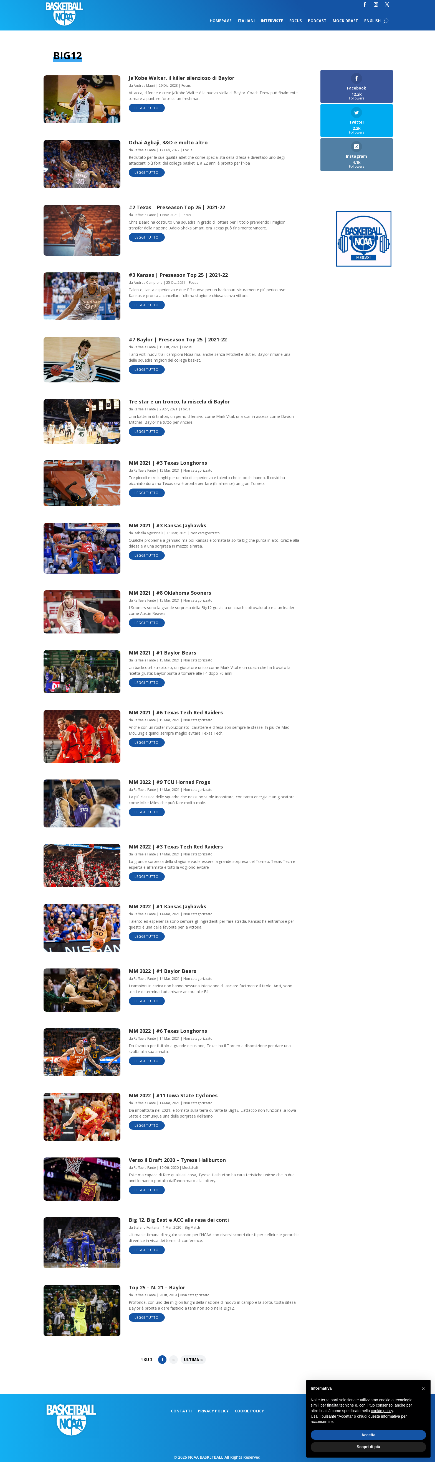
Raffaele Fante (145, 150)
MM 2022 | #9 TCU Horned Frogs (169, 782)
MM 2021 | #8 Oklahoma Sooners (170, 592)
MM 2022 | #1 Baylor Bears (162, 971)
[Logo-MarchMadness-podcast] (363, 265)
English (372, 21)
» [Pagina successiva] (173, 1359)
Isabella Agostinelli (148, 533)
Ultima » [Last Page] (193, 1359)
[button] (423, 1388)
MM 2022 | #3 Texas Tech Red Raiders (176, 846)
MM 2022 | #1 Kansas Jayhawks (167, 906)
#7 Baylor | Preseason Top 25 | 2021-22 (178, 339)
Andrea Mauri (144, 85)
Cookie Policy (249, 1411)
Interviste (272, 21)
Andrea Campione (148, 282)
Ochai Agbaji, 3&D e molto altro (168, 142)
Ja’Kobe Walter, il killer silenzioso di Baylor (181, 78)
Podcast (317, 21)
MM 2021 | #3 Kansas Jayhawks (167, 525)
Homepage (221, 21)
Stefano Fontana (146, 1227)
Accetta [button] (368, 1435)
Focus (295, 21)
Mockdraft (190, 1167)
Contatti (181, 1411)
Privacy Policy (213, 1411)
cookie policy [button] (382, 1411)
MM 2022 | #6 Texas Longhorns (168, 1031)
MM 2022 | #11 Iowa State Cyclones (173, 1095)
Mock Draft (345, 21)
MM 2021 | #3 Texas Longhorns (168, 462)
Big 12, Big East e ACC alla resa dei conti (179, 1219)
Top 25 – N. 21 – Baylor (157, 1287)
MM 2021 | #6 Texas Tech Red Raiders (176, 712)
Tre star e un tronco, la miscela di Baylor (179, 401)
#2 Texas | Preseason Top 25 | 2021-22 (177, 207)
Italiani (246, 21)
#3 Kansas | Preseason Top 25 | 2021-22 (178, 275)
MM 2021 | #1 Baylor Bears (162, 652)
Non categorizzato (198, 470)
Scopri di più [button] (368, 1447)
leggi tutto (147, 108)
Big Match (192, 1227)
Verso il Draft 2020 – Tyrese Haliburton (177, 1160)
